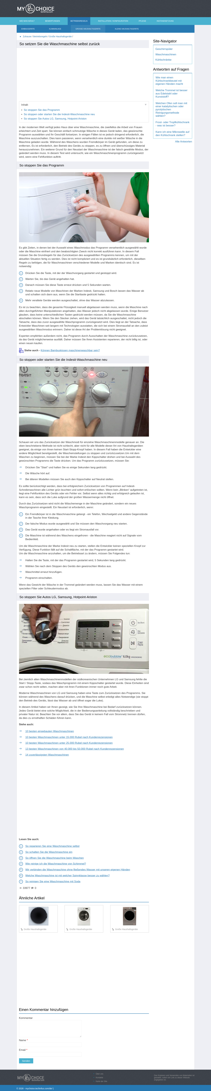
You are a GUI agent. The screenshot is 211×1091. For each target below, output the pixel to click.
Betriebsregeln (78, 21)
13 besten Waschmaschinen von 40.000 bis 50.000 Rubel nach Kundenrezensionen (74, 748)
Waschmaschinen (165, 54)
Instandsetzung (165, 21)
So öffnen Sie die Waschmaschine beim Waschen (54, 857)
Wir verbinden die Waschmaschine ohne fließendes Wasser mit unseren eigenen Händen (77, 869)
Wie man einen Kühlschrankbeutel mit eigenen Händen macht (169, 80)
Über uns (99, 1074)
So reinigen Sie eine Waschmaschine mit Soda (52, 881)
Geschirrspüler (164, 49)
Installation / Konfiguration (113, 21)
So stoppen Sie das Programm (42, 109)
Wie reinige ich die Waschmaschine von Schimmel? (55, 863)
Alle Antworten (183, 141)
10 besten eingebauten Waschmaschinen (49, 731)
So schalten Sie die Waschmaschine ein (49, 852)
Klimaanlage (55, 29)
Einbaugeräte (28, 29)
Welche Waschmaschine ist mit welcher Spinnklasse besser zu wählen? (67, 875)
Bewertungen (52, 21)
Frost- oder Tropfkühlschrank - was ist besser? (172, 124)
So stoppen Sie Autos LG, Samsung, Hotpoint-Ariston (55, 118)
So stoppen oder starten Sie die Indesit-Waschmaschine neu (59, 114)
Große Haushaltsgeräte (88, 29)
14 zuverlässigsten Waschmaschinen (47, 754)
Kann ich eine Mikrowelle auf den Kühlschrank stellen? (172, 133)
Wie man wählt (27, 21)
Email (23, 1049)
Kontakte (99, 1078)
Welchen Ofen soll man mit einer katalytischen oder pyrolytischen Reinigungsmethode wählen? (171, 109)
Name (23, 1040)
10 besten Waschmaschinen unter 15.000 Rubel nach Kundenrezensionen (69, 737)
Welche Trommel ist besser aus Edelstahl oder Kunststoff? (172, 93)
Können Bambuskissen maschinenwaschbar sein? (70, 350)
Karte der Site (101, 1081)
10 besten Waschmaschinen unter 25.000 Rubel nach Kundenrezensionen (69, 742)
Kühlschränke (163, 59)
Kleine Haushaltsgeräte (127, 29)
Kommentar (26, 1018)
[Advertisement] (84, 73)
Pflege (142, 21)
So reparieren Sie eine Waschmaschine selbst (52, 846)
